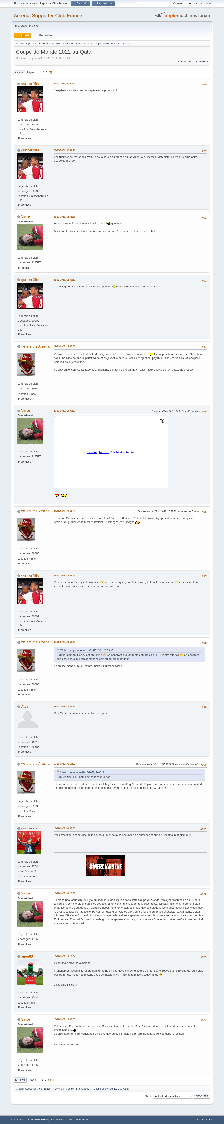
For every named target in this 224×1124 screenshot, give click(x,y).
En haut (20, 1080)
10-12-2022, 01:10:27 (64, 764)
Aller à (147, 1096)
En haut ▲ (207, 1119)
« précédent (185, 61)
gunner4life (30, 83)
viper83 (27, 956)
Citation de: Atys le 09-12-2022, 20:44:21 (83, 772)
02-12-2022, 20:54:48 (64, 642)
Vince (25, 217)
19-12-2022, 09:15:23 (64, 893)
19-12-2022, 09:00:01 (64, 828)
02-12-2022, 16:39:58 (64, 575)
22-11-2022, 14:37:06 (64, 346)
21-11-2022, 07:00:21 (64, 83)
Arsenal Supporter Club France (48, 15)
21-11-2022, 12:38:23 (64, 216)
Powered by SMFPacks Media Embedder (70, 1119)
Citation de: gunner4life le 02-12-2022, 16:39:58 (86, 650)
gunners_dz (30, 828)
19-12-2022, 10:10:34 (64, 956)
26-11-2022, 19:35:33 (64, 411)
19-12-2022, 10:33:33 (64, 1019)
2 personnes (60, 1044)
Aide (198, 1119)
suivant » (202, 61)
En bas (19, 72)
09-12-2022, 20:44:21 (64, 706)
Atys (24, 706)
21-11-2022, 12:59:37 (64, 279)
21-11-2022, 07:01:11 (64, 150)
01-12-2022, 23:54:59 (64, 511)
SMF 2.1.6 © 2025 (20, 1119)
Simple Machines (39, 1119)
